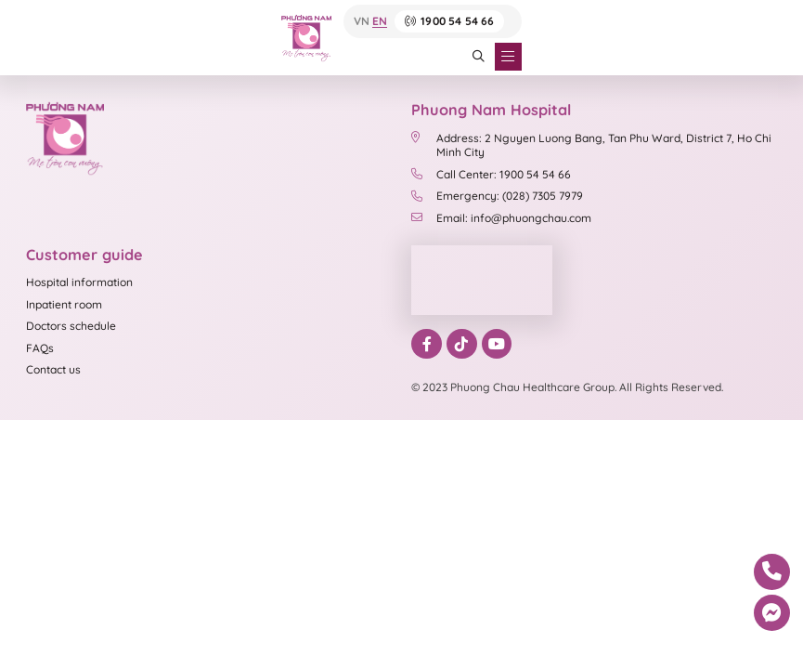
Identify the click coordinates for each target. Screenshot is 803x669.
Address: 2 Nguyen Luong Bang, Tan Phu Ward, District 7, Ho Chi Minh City (591, 145)
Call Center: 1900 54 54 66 (491, 174)
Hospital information (79, 282)
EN (379, 22)
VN (361, 22)
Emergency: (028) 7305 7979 (497, 196)
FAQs (40, 348)
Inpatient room (64, 304)
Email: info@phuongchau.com (501, 218)
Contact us (53, 369)
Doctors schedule (71, 326)
